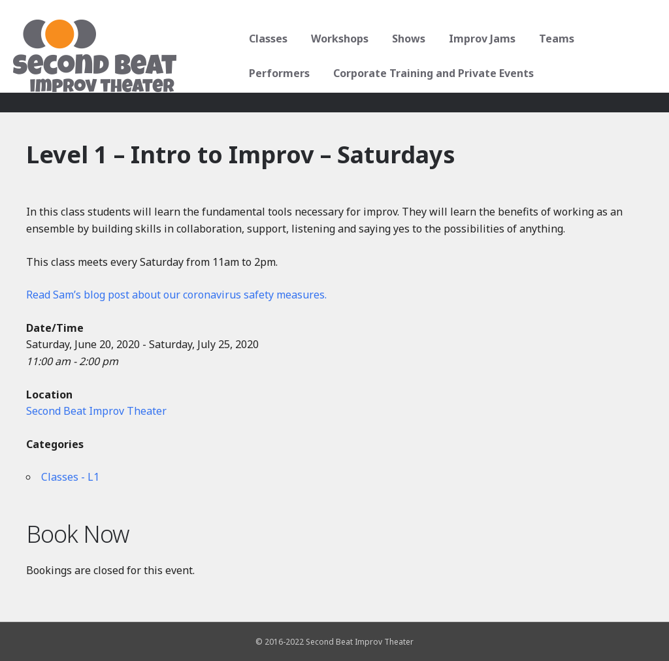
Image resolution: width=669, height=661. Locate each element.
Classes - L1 (70, 477)
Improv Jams (481, 38)
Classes (267, 38)
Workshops (338, 38)
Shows (407, 38)
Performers (278, 73)
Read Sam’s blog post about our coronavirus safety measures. (176, 294)
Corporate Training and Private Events (432, 73)
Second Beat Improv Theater (96, 411)
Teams (555, 38)
